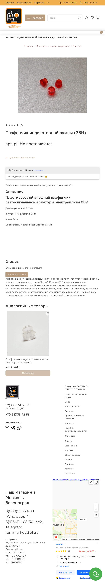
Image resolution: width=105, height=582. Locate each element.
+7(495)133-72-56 (17, 411)
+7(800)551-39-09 (17, 402)
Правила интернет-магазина (74, 414)
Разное (77, 46)
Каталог (35, 18)
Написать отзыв (17, 274)
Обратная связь (72, 452)
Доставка (69, 461)
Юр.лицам (70, 470)
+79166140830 (88, 2)
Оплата (68, 456)
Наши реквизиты (73, 404)
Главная (9, 2)
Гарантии (69, 408)
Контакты (69, 420)
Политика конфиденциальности (76, 426)
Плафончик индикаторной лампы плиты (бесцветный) (27, 361)
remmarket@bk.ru (22, 530)
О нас (67, 399)
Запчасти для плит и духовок (53, 46)
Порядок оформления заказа (76, 393)
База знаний (24, 2)
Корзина (39, 2)
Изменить (38, 170)
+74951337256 (67, 2)
